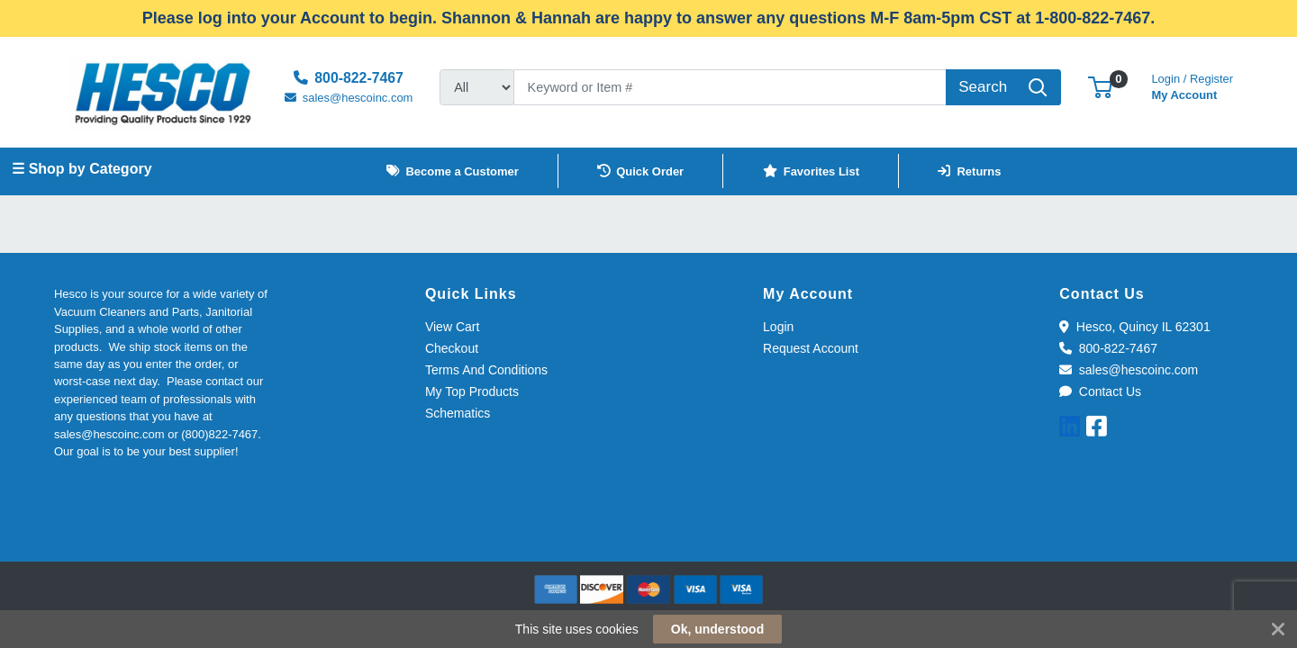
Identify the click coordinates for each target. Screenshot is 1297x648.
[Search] (730, 87)
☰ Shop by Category (81, 168)
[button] (1100, 87)
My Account (1192, 85)
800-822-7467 (1108, 348)
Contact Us (1100, 391)
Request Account (810, 348)
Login (778, 327)
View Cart (452, 327)
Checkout (451, 348)
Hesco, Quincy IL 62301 (1134, 327)
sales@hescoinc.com (1128, 370)
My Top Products (472, 391)
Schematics (457, 413)
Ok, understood (717, 629)
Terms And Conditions (486, 370)
